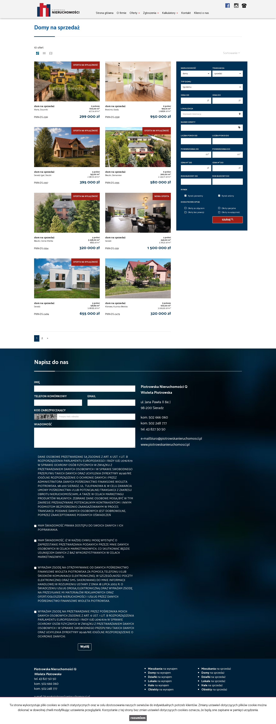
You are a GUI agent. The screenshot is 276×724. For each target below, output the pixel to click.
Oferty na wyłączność (229, 212)
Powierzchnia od (190, 149)
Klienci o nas (201, 13)
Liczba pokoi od (189, 135)
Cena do (216, 95)
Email (92, 396)
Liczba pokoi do (220, 135)
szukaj (227, 219)
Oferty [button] (135, 13)
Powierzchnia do (221, 149)
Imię (37, 382)
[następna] (47, 338)
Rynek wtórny (226, 196)
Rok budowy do (220, 176)
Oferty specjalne (227, 208)
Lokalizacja (187, 108)
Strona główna (104, 13)
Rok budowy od (189, 176)
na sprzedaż (216, 668)
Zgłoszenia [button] (151, 13)
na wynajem (162, 668)
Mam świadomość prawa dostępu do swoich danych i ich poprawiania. (80, 527)
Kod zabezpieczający (50, 411)
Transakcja (218, 68)
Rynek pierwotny (193, 196)
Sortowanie (231, 53)
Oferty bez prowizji (194, 212)
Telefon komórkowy (50, 396)
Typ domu (186, 81)
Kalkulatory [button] (170, 13)
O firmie (121, 13)
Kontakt (186, 13)
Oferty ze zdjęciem (194, 208)
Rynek (184, 189)
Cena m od (186, 162)
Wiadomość (43, 425)
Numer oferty (188, 122)
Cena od (185, 95)
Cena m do (217, 162)
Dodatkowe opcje (190, 202)
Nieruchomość (188, 68)
